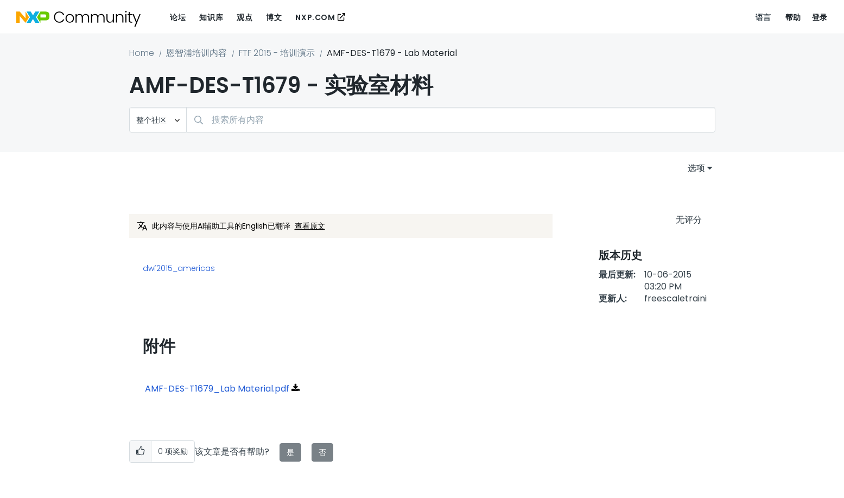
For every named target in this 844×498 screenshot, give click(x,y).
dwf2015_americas (179, 268)
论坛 (178, 17)
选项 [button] (696, 168)
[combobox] (450, 120)
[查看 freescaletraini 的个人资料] (675, 298)
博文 (274, 17)
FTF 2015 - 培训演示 (277, 53)
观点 (244, 17)
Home (141, 53)
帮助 (793, 17)
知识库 (211, 17)
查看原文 (310, 225)
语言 (763, 17)
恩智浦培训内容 (196, 53)
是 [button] (290, 452)
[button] (140, 451)
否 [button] (322, 452)
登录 (820, 17)
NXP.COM (315, 17)
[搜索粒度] (158, 120)
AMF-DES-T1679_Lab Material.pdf (217, 388)
